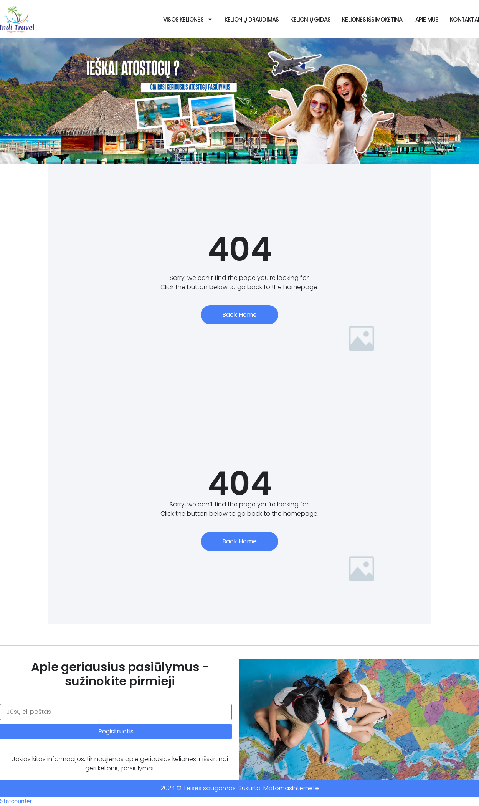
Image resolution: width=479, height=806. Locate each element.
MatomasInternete (291, 788)
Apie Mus (427, 19)
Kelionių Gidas (310, 19)
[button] (229, 158)
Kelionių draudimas (252, 19)
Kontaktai (464, 19)
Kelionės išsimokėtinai (372, 19)
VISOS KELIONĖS (188, 19)
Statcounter (16, 801)
